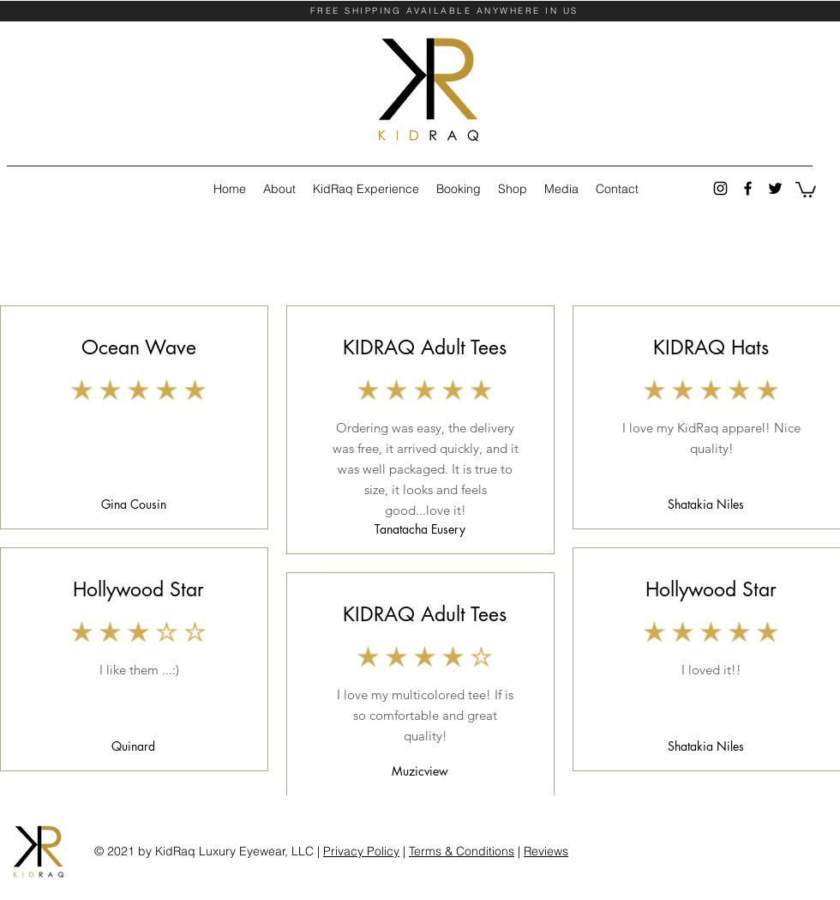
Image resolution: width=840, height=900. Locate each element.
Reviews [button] (546, 851)
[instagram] (720, 188)
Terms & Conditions (461, 851)
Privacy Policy (361, 851)
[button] (805, 188)
